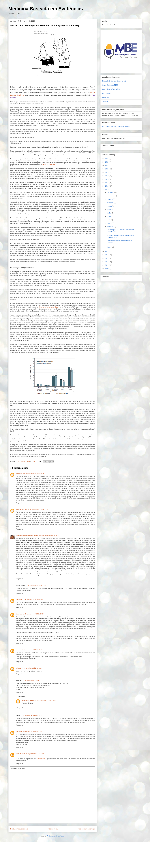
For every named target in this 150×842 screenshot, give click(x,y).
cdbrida (18, 668)
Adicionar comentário (18, 768)
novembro (111, 196)
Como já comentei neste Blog (48, 307)
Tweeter (105, 101)
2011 (107, 262)
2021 (107, 169)
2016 (107, 186)
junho (109, 213)
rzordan (18, 650)
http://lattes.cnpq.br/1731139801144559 (116, 126)
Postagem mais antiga (86, 829)
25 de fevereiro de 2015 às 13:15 (33, 680)
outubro (110, 199)
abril (109, 220)
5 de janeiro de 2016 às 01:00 (32, 732)
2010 (107, 265)
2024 (107, 158)
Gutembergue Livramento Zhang (27, 535)
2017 (107, 183)
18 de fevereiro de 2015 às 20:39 (33, 614)
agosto (109, 206)
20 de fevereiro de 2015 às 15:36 (32, 668)
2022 (107, 165)
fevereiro (110, 227)
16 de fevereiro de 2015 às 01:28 (33, 473)
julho (109, 209)
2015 (107, 189)
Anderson (19, 473)
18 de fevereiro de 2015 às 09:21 (33, 600)
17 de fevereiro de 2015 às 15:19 (48, 535)
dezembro (110, 192)
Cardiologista (20, 754)
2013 (107, 255)
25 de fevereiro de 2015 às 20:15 (31, 715)
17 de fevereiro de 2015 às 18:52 (36, 585)
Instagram (105, 97)
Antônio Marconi (21, 509)
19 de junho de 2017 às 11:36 (35, 754)
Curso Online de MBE (110, 85)
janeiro (109, 247)
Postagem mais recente (19, 829)
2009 (107, 268)
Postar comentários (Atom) (55, 836)
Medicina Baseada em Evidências (45, 8)
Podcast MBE (107, 93)
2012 (107, 258)
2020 (107, 172)
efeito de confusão (48, 165)
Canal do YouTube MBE (111, 89)
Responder (19, 503)
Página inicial (53, 829)
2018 (107, 179)
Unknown (19, 600)
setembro (110, 203)
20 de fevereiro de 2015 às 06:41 (32, 650)
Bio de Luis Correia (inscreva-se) (114, 81)
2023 (107, 162)
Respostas (21, 696)
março (109, 223)
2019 (107, 176)
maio (109, 216)
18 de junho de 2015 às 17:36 (46, 700)
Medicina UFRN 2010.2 (29, 700)
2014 (107, 251)
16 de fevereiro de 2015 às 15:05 (38, 509)
